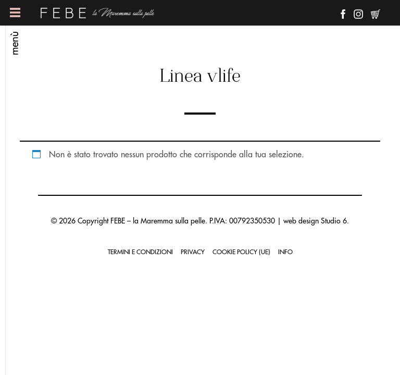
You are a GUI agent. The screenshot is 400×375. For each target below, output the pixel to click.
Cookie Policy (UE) (241, 252)
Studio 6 (334, 220)
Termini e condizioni (140, 252)
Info (285, 252)
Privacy (193, 252)
